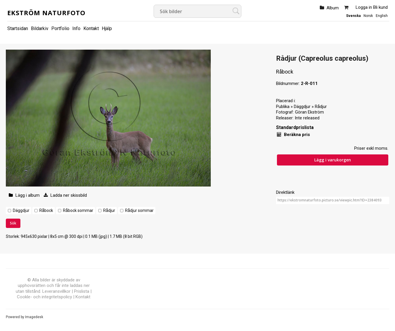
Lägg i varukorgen (332, 160)
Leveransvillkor (56, 291)
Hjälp (107, 28)
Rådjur (109, 210)
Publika (282, 106)
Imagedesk (34, 317)
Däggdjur (21, 210)
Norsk (368, 16)
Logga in (364, 7)
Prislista (81, 291)
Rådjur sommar (139, 210)
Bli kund (380, 7)
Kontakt (91, 28)
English (382, 16)
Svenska (353, 16)
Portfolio (60, 28)
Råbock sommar (78, 210)
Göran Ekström (309, 112)
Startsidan (17, 28)
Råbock (46, 210)
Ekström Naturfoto (46, 12)
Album (332, 8)
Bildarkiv (39, 28)
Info (76, 28)
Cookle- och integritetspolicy (44, 296)
